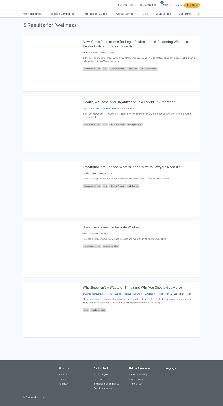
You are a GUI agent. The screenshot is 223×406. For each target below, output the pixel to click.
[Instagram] (182, 375)
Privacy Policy (136, 379)
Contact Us (64, 379)
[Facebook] (166, 375)
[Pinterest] (187, 375)
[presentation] (51, 63)
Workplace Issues (92, 69)
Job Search (133, 186)
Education (132, 69)
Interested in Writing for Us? (107, 384)
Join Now (191, 5)
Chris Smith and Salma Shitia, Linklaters (102, 108)
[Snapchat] (192, 375)
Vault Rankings (32, 13)
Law (105, 69)
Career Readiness (148, 69)
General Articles (117, 69)
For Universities (147, 5)
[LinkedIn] (172, 375)
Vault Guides (163, 13)
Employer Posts (134, 124)
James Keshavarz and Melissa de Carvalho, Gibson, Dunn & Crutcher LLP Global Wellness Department (128, 294)
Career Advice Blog (138, 374)
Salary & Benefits (110, 246)
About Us (63, 374)
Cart (165, 5)
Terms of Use (135, 384)
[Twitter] (177, 375)
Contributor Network (104, 388)
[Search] (199, 13)
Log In (178, 5)
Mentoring (184, 13)
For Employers (126, 5)
